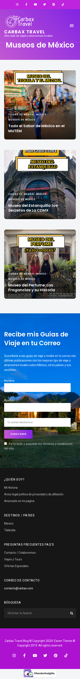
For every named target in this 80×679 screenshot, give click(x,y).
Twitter (45, 4)
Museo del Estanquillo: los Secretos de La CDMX (33, 208)
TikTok (63, 4)
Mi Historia (11, 488)
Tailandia (9, 530)
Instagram (17, 4)
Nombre (9, 381)
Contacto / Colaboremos (20, 553)
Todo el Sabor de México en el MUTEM (36, 128)
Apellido (9, 400)
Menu (72, 25)
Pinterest (54, 4)
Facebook (26, 4)
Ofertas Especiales (16, 566)
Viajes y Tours (13, 559)
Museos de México (22, 120)
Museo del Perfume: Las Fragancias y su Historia (31, 287)
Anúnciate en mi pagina (19, 501)
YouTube (35, 4)
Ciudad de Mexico (21, 114)
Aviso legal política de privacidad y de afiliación (33, 494)
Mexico (41, 114)
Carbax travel (24, 31)
